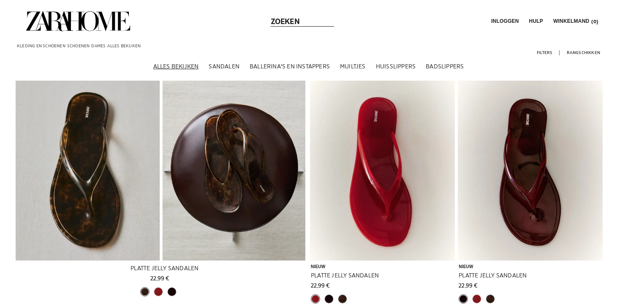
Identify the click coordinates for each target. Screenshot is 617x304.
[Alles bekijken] (176, 67)
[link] (78, 21)
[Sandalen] (224, 67)
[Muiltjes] (353, 67)
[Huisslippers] (396, 67)
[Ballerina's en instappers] (290, 67)
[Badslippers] (445, 67)
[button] (504, 21)
